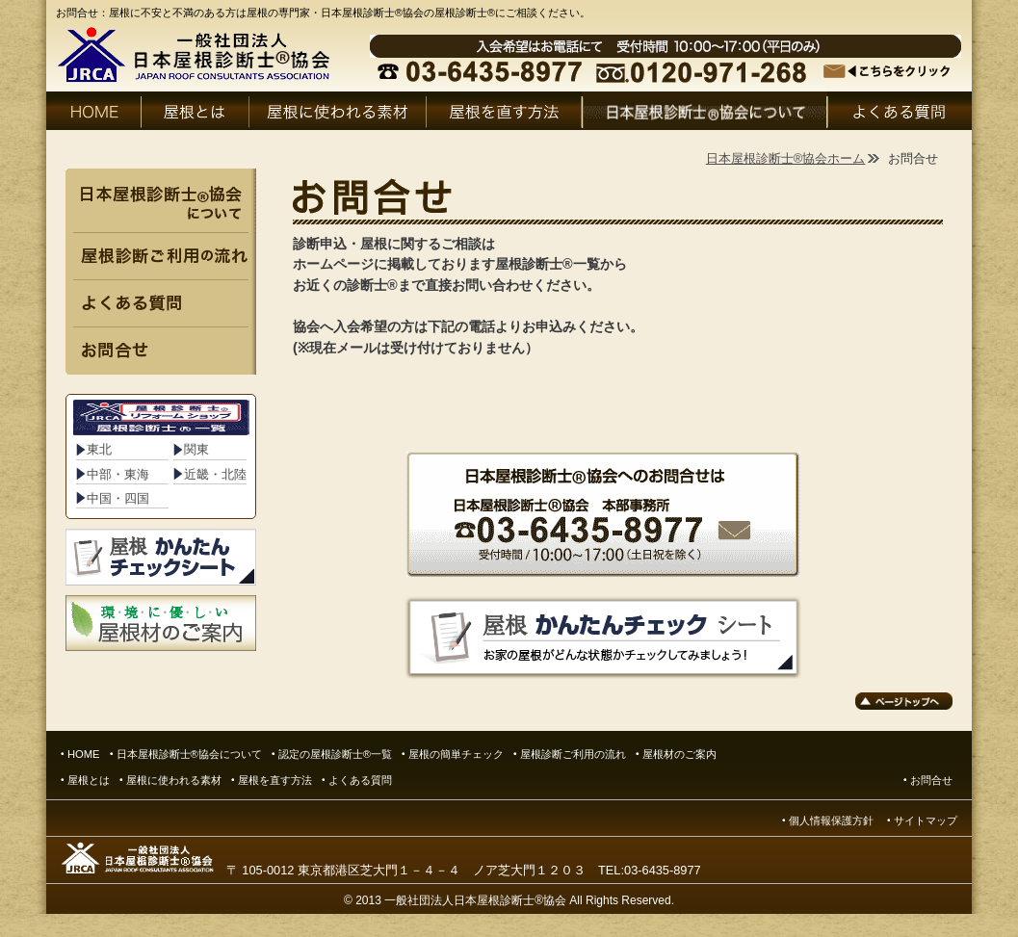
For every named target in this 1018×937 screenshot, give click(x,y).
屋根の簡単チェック (456, 754)
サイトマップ (925, 820)
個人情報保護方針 (831, 820)
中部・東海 (118, 474)
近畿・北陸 (215, 474)
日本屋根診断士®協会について (189, 754)
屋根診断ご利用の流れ (573, 754)
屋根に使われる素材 (174, 780)
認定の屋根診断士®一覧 (335, 754)
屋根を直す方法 (275, 780)
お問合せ (931, 780)
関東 (196, 449)
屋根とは (88, 780)
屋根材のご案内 (679, 754)
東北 (99, 449)
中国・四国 (118, 498)
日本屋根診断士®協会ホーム (786, 158)
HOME (83, 754)
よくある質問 (365, 780)
